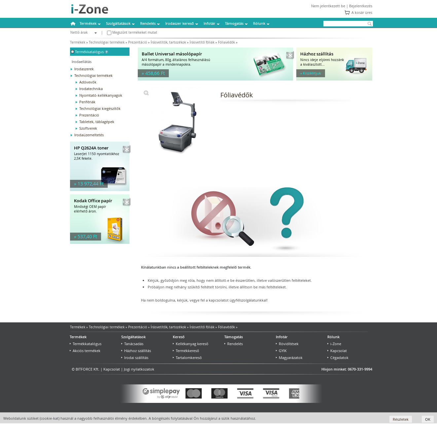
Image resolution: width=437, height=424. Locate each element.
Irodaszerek (84, 68)
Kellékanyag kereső (190, 343)
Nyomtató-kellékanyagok (100, 95)
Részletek (401, 419)
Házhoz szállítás (136, 350)
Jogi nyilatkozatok (139, 369)
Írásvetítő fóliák (202, 42)
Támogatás (234, 23)
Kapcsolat (337, 350)
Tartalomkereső (187, 357)
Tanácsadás (132, 343)
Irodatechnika (91, 88)
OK (427, 419)
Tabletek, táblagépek (96, 121)
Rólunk (259, 23)
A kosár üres (361, 12)
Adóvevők (87, 82)
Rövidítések (287, 343)
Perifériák (87, 101)
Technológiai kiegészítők (100, 108)
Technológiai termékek (107, 42)
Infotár (209, 23)
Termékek (88, 23)
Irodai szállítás (134, 357)
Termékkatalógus (85, 343)
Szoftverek (88, 128)
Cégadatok (337, 357)
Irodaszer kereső (179, 23)
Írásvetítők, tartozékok (168, 42)
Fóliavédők (226, 42)
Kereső (179, 336)
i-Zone (334, 343)
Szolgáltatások (118, 23)
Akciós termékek (85, 350)
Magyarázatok (289, 357)
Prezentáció (137, 42)
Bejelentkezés (360, 5)
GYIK (281, 350)
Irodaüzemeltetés (89, 134)
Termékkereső (186, 350)
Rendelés (148, 23)
